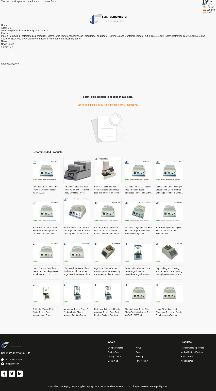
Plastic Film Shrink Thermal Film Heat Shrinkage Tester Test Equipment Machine (45, 230)
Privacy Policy (142, 361)
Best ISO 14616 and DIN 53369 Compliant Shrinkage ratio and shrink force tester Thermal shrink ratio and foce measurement (107, 190)
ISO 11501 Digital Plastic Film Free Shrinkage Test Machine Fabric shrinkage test (138, 230)
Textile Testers (151, 36)
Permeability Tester (71, 38)
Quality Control (40, 30)
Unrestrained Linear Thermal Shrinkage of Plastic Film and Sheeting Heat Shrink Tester (76, 230)
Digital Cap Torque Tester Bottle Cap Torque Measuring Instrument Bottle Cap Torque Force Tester (107, 271)
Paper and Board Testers (103, 36)
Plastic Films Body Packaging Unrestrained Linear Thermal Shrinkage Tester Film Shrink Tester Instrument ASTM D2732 (169, 190)
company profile (9, 30)
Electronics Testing (181, 36)
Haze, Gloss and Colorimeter (24, 38)
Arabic (210, 12)
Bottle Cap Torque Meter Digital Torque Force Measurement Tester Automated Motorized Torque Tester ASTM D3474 (46, 312)
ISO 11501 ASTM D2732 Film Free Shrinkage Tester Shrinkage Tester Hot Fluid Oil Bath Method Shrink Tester (138, 190)
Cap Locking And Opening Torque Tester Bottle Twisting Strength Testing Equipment (169, 271)
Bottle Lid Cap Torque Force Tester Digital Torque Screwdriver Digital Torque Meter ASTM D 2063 (137, 271)
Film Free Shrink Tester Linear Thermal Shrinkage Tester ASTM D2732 (46, 190)
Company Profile (115, 348)
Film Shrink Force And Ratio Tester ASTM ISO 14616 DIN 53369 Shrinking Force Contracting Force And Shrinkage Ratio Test (76, 190)
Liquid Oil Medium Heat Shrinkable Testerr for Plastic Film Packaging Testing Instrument (169, 312)
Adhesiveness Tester (79, 36)
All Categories (187, 361)
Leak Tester (165, 36)
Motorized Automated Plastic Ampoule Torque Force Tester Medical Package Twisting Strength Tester (107, 312)
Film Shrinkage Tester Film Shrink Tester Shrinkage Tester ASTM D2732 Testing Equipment (138, 312)
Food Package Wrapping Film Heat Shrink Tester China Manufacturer (169, 230)
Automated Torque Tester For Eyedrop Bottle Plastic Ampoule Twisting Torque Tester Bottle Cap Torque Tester (76, 312)
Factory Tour (25, 30)
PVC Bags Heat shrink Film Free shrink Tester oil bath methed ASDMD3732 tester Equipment (106, 230)
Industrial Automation (50, 38)
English (210, 7)
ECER (165, 386)
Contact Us (113, 361)
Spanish (211, 9)
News (4, 44)
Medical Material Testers (41, 36)
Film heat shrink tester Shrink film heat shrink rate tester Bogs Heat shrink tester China (76, 271)
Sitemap (139, 356)
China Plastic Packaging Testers (62, 386)
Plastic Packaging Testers (14, 36)
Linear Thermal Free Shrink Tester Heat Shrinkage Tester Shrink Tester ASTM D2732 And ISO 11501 (46, 271)
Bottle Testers (61, 36)
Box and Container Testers (129, 36)
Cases (11, 44)
